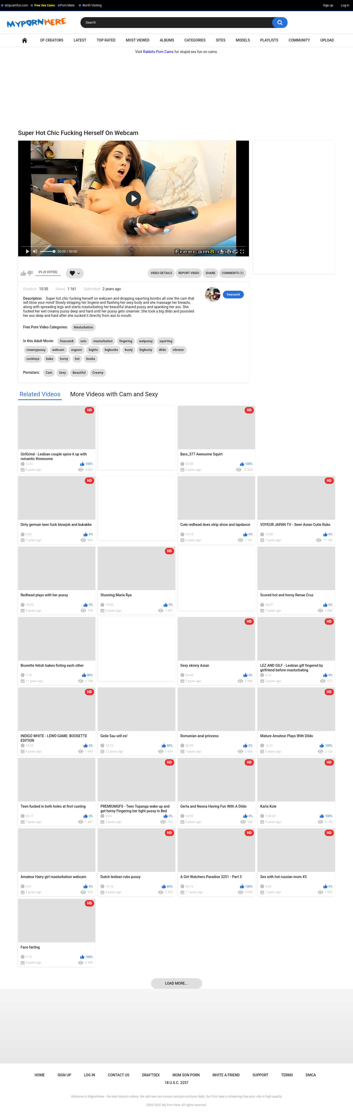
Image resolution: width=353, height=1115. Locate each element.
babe (49, 359)
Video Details (161, 273)
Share (210, 273)
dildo (162, 350)
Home (24, 40)
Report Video (188, 273)
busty (129, 350)
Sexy (62, 372)
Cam (49, 372)
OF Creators (51, 40)
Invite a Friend (226, 1075)
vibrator (178, 350)
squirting (166, 341)
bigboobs (111, 350)
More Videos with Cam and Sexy (114, 394)
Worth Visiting (91, 5)
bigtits (93, 350)
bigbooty (146, 350)
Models (243, 40)
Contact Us (118, 1075)
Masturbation (83, 327)
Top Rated (106, 40)
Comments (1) (233, 273)
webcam (58, 350)
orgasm (76, 350)
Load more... (176, 983)
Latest (80, 40)
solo (84, 341)
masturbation (102, 341)
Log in (345, 5)
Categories (195, 40)
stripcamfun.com (16, 5)
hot (77, 359)
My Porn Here (171, 1105)
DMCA (311, 1075)
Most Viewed (137, 40)
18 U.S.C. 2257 (176, 1083)
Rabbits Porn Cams (158, 52)
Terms (287, 1075)
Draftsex (151, 1075)
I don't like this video (30, 273)
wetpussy (146, 341)
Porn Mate (67, 5)
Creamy (98, 372)
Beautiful (79, 372)
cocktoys (33, 359)
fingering (125, 341)
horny (64, 359)
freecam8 (233, 294)
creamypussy (36, 350)
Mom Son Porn (186, 1075)
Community (299, 40)
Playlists (269, 40)
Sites (220, 40)
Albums (167, 40)
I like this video (23, 273)
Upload (327, 40)
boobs (90, 359)
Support (260, 1075)
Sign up (328, 5)
